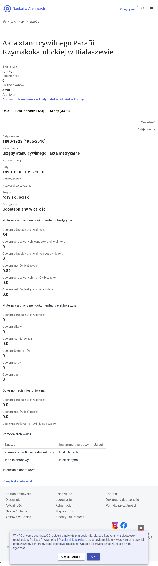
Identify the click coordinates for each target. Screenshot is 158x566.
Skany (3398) (60, 111)
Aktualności (14, 505)
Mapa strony (65, 511)
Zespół (34, 21)
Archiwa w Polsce (18, 517)
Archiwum (17, 21)
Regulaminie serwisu (72, 539)
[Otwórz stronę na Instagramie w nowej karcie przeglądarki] (116, 525)
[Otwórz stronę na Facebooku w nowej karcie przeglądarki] (124, 525)
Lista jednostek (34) (29, 111)
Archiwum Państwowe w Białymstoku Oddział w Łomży (43, 99)
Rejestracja (64, 505)
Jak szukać (64, 494)
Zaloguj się (127, 9)
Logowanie (64, 500)
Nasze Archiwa (16, 511)
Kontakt (111, 494)
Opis (5, 111)
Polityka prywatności (121, 505)
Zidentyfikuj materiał (70, 517)
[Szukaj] (143, 9)
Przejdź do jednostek (17, 481)
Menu (151, 8)
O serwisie (13, 500)
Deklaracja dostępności (123, 500)
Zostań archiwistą (19, 494)
